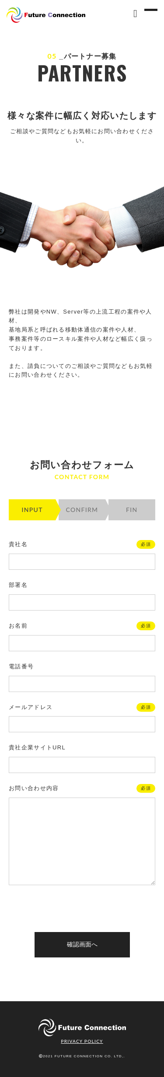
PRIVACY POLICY (82, 1041)
